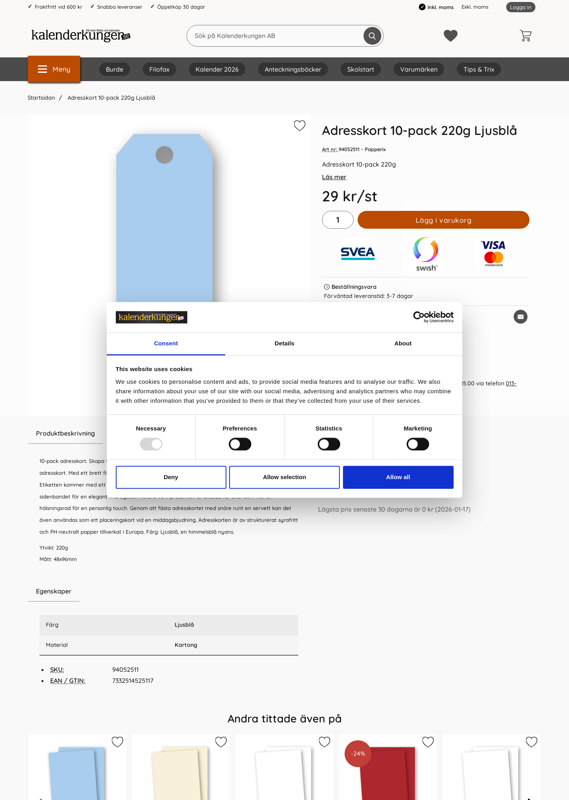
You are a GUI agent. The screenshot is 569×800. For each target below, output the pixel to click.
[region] (169, 591)
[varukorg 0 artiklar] (527, 35)
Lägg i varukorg (444, 220)
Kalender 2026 (217, 69)
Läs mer (334, 177)
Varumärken (418, 69)
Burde (114, 69)
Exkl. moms (475, 7)
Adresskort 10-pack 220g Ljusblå (110, 97)
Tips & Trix (478, 69)
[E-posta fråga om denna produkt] (521, 317)
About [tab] (403, 343)
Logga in (520, 7)
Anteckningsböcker (293, 69)
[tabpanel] (169, 502)
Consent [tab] (166, 343)
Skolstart (360, 69)
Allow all (398, 477)
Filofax (159, 69)
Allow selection (284, 477)
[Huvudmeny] (54, 69)
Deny (171, 477)
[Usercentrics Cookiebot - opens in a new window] (419, 317)
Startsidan (41, 97)
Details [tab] (284, 343)
